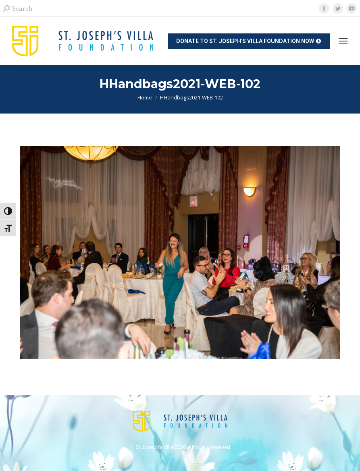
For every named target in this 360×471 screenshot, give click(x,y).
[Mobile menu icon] (343, 41)
